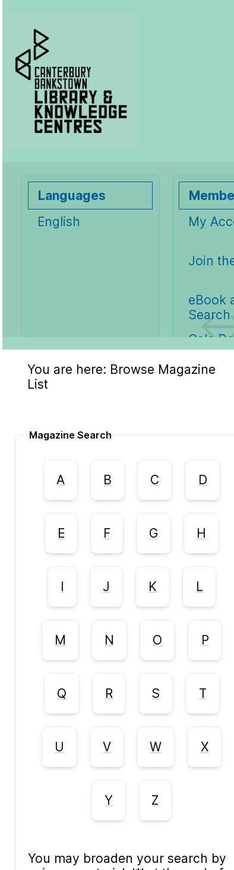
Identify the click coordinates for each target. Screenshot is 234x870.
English (58, 221)
